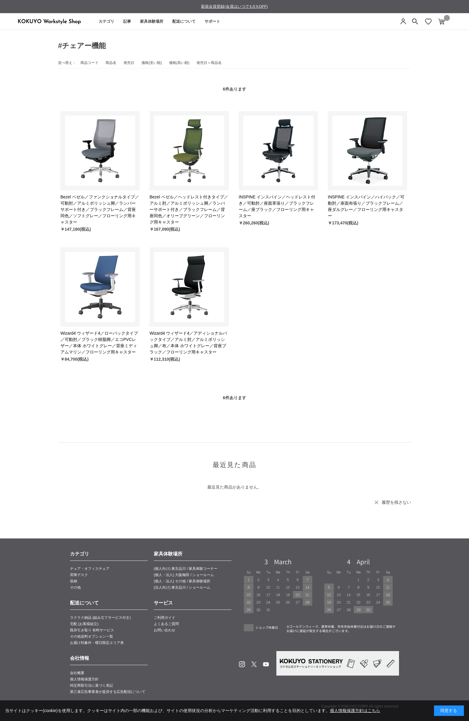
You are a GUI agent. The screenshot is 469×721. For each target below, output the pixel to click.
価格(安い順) (151, 63)
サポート (212, 21)
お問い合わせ (164, 630)
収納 (73, 581)
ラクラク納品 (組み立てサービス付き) (100, 618)
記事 (127, 21)
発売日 (129, 63)
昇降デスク (79, 575)
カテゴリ (106, 21)
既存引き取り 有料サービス (92, 630)
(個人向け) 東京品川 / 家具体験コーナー (185, 569)
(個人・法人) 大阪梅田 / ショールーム (184, 575)
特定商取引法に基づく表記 (91, 685)
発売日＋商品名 (209, 63)
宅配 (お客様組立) (84, 624)
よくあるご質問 (166, 624)
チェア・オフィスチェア (89, 569)
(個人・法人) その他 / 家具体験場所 (182, 581)
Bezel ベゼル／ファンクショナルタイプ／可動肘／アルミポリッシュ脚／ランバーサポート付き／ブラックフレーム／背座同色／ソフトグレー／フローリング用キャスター (99, 209)
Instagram (241, 664)
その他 (75, 587)
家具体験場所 (151, 21)
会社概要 (77, 673)
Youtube (265, 664)
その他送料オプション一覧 (91, 636)
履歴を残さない (396, 502)
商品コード (89, 63)
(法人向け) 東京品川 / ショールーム (182, 587)
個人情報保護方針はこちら (355, 710)
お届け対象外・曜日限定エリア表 (97, 643)
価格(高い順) (179, 63)
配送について (184, 21)
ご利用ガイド (164, 618)
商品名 (111, 63)
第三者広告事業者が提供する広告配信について (107, 692)
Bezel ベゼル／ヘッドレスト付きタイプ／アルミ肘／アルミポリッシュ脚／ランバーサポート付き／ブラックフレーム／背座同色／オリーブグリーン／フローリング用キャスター (189, 209)
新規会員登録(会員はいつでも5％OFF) (234, 6)
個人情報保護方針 (84, 679)
